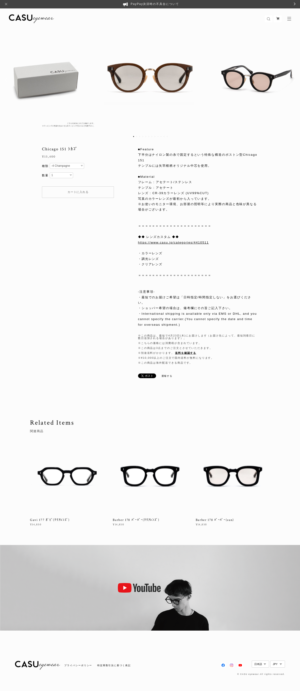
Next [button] (293, 80)
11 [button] (164, 136)
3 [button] (139, 136)
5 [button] (145, 136)
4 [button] (142, 136)
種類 (45, 166)
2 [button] (136, 136)
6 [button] (148, 136)
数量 (45, 175)
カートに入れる (78, 192)
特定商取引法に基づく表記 (114, 665)
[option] (150, 80)
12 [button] (167, 136)
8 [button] (154, 136)
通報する (167, 376)
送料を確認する (185, 352)
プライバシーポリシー (78, 665)
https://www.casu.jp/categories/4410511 (173, 242)
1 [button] (133, 136)
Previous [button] (7, 80)
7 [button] (151, 136)
